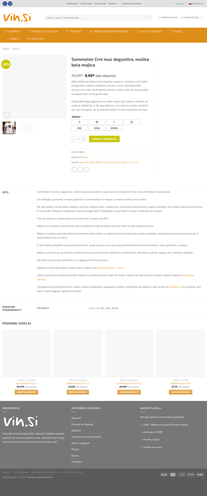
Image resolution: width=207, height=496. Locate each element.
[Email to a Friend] (86, 169)
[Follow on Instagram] (10, 3)
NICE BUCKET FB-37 (26, 383)
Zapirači (73, 31)
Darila (12, 38)
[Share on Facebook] (74, 169)
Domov (6, 49)
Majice (176, 31)
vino (136, 162)
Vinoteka (35, 38)
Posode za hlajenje (43, 31)
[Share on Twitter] (80, 169)
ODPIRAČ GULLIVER (180, 383)
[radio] (79, 122)
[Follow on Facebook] (5, 3)
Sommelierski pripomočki (108, 31)
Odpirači (12, 31)
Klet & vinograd (149, 31)
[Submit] (149, 17)
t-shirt (130, 162)
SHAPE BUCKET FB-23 (77, 383)
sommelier (121, 162)
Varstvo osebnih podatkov (45, 472)
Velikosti (76, 117)
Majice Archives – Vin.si (110, 267)
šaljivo (112, 162)
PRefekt (6, 472)
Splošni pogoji (21, 472)
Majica (92, 162)
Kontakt (77, 472)
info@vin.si (175, 286)
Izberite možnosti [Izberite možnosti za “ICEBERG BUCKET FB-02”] (129, 392)
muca (106, 162)
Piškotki (66, 472)
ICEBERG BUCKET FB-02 (129, 383)
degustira (83, 162)
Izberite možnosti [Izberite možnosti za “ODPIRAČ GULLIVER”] (180, 392)
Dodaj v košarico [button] (78, 392)
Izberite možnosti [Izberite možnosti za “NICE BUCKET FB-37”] (26, 392)
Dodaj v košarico (104, 138)
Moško (99, 162)
